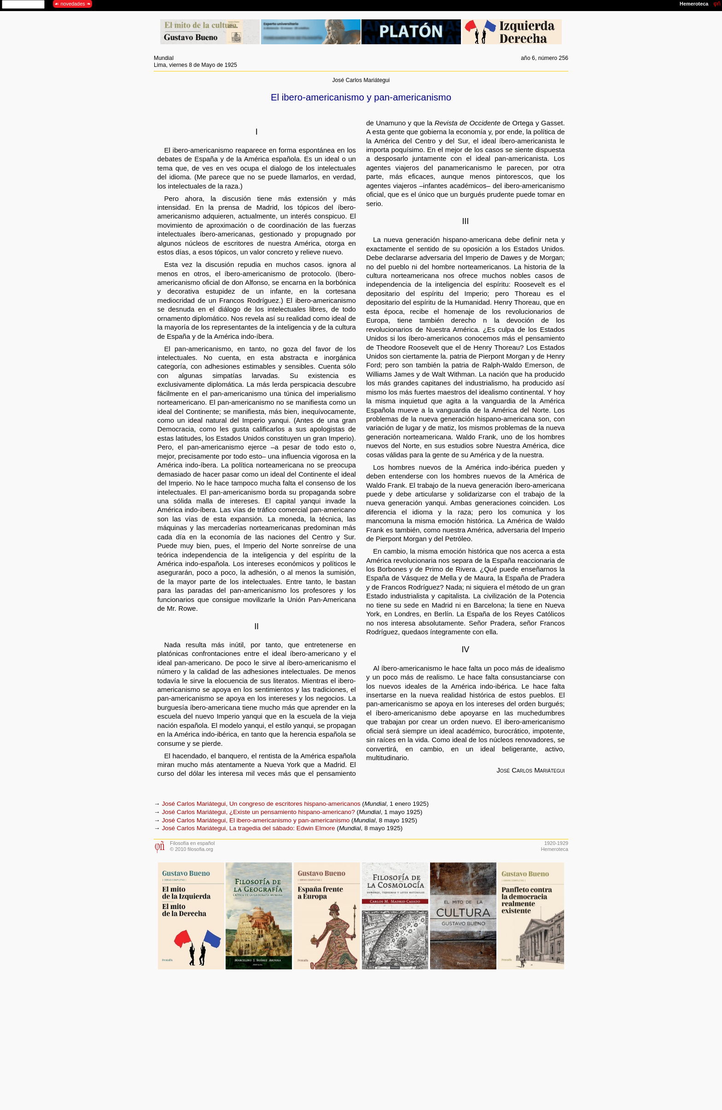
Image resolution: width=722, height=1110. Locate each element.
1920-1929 (556, 843)
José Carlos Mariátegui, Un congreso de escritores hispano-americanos (261, 803)
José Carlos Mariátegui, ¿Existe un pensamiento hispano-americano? (258, 812)
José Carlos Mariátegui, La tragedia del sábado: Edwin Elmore (248, 828)
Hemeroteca (554, 849)
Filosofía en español (192, 843)
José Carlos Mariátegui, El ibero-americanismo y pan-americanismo (255, 820)
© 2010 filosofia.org (191, 849)
